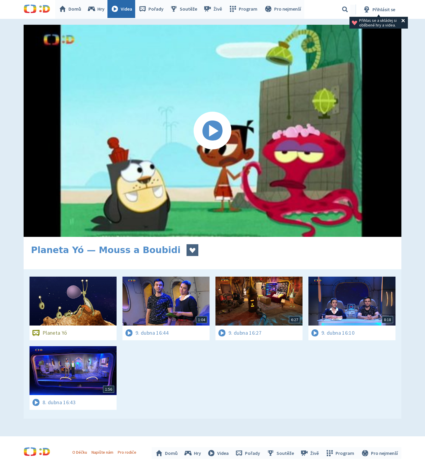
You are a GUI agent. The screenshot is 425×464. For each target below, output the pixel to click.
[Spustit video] (212, 131)
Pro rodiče (128, 451)
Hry (97, 9)
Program (243, 9)
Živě (214, 9)
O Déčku (80, 451)
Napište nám (103, 451)
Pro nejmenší (282, 9)
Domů (71, 9)
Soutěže (185, 9)
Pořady (152, 9)
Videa (123, 9)
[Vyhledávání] (345, 9)
